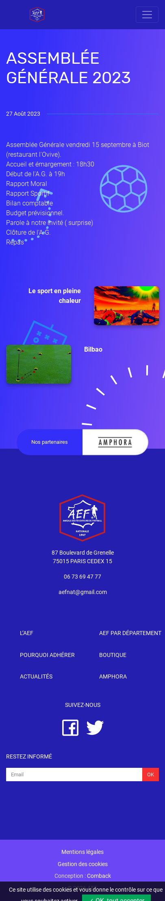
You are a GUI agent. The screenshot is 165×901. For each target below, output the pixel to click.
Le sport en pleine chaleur (93, 305)
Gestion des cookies (83, 864)
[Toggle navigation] (147, 14)
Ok (150, 774)
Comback (99, 876)
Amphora (113, 676)
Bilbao (54, 364)
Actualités (36, 676)
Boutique (112, 655)
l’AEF (26, 633)
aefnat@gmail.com (83, 592)
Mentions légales (82, 852)
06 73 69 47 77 (82, 576)
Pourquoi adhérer (47, 655)
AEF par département (130, 633)
